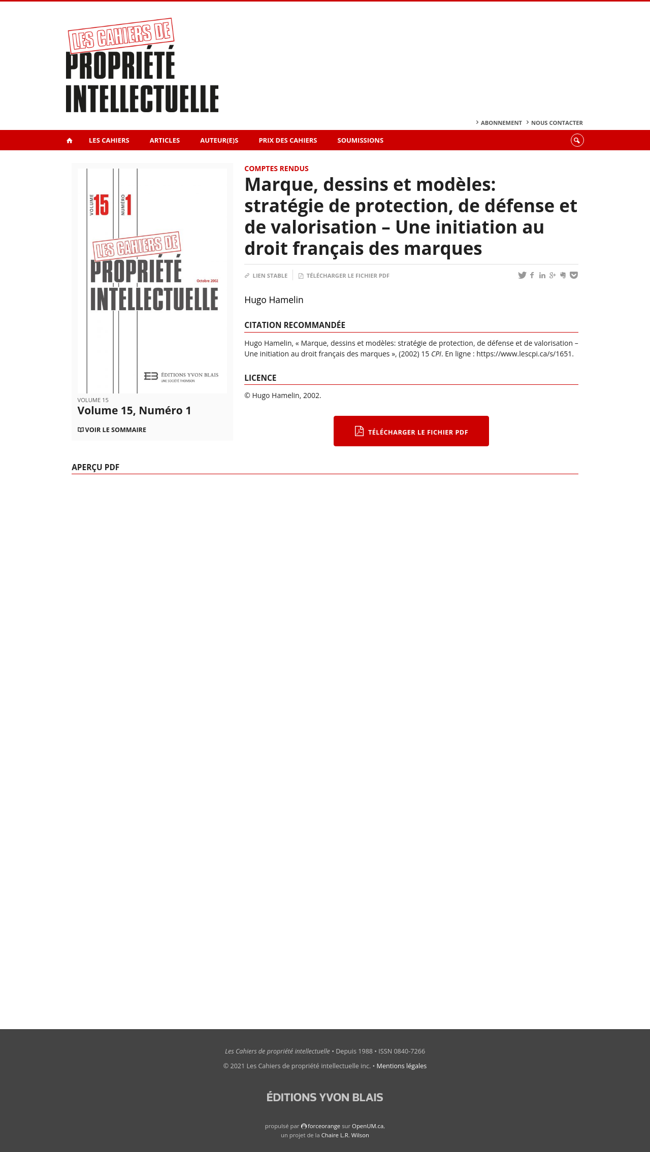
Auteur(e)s (219, 140)
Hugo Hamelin (273, 299)
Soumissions (361, 140)
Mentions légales (402, 1066)
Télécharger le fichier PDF (343, 275)
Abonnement (501, 122)
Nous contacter (557, 122)
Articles (165, 140)
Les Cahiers (109, 140)
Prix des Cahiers (287, 140)
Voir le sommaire (115, 429)
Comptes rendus (276, 168)
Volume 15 (93, 400)
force (324, 1126)
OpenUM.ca (367, 1126)
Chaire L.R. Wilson (345, 1135)
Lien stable (265, 275)
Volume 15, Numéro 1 (135, 410)
